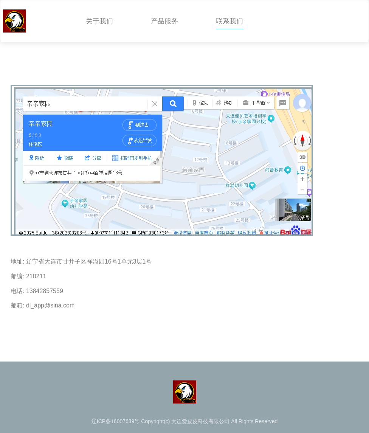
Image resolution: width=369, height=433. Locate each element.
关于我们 (99, 21)
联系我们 (229, 21)
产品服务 (164, 21)
